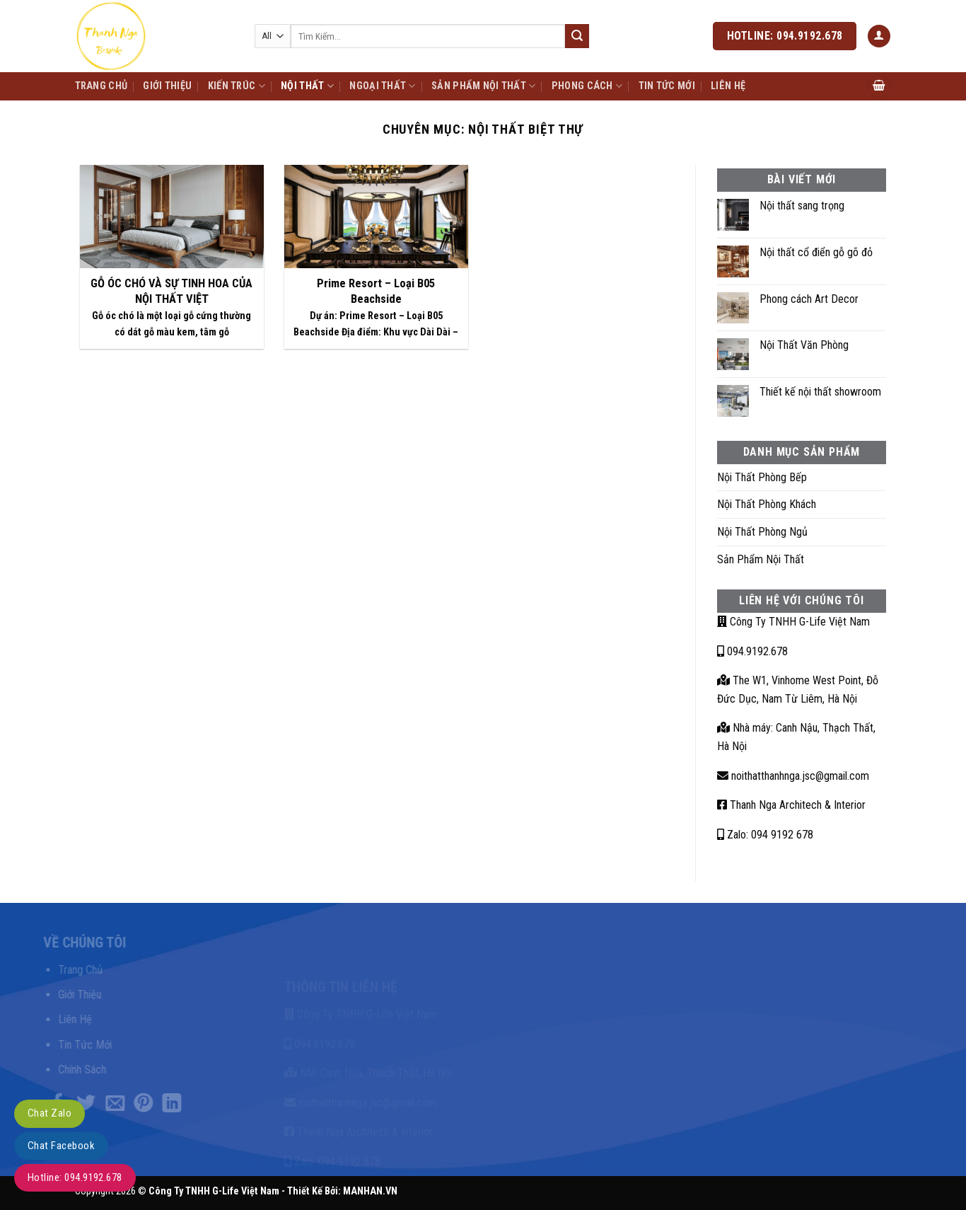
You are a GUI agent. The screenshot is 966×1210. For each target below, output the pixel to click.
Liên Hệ (728, 86)
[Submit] (577, 36)
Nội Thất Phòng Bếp (762, 477)
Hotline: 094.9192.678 (75, 1177)
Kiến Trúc (236, 86)
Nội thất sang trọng (802, 205)
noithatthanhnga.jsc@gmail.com (793, 776)
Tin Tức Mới (667, 86)
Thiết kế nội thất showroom (820, 391)
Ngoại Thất (382, 86)
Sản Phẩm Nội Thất (483, 86)
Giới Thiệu (167, 86)
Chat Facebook (61, 1145)
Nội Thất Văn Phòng (804, 345)
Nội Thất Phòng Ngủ (762, 531)
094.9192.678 (752, 651)
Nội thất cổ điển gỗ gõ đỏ (816, 252)
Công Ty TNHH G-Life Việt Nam (793, 621)
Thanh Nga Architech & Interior (791, 805)
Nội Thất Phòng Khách (766, 504)
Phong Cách (587, 86)
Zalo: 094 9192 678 (765, 834)
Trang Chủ (101, 86)
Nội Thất (307, 86)
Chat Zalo (49, 1113)
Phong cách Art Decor (809, 299)
